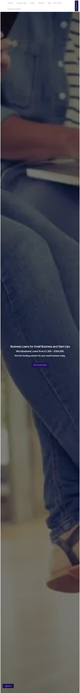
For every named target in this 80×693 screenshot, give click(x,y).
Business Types (22, 3)
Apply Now (8, 686)
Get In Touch (57, 3)
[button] (76, 5)
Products (10, 3)
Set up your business (14, 9)
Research (41, 3)
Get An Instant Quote (40, 365)
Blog (49, 3)
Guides (32, 3)
